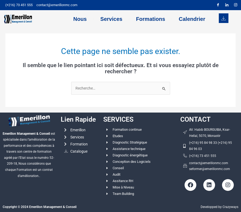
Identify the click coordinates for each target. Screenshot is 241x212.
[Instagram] (236, 5)
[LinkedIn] (227, 5)
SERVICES (118, 119)
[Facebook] (218, 5)
